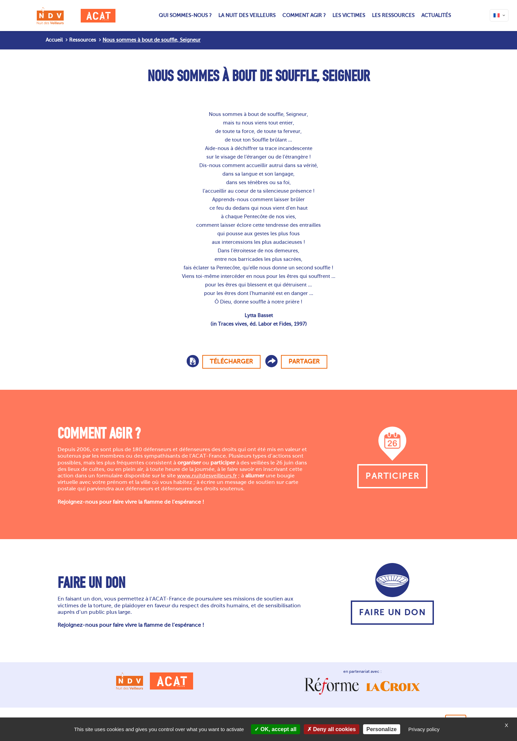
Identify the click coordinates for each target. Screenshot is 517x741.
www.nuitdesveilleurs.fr (207, 475)
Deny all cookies (331, 729)
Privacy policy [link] (424, 729)
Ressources (82, 40)
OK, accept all (275, 729)
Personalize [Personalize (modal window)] (381, 729)
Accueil (54, 40)
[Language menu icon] (499, 15)
